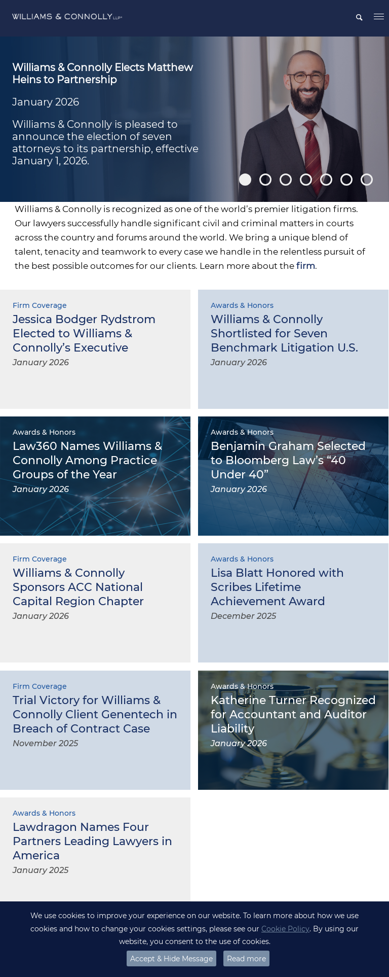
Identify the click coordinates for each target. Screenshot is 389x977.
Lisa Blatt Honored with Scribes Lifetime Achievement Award (277, 587)
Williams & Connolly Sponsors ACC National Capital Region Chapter (78, 587)
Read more (246, 958)
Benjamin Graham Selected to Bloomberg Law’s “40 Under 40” (288, 460)
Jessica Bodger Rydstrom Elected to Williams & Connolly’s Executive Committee (84, 340)
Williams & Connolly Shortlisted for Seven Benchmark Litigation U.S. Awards (284, 340)
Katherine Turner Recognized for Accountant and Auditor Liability (293, 714)
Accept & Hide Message (171, 958)
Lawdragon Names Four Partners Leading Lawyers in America (92, 841)
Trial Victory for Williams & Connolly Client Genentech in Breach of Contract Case (95, 714)
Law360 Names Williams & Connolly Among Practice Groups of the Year (87, 460)
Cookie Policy (285, 928)
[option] (194, 119)
